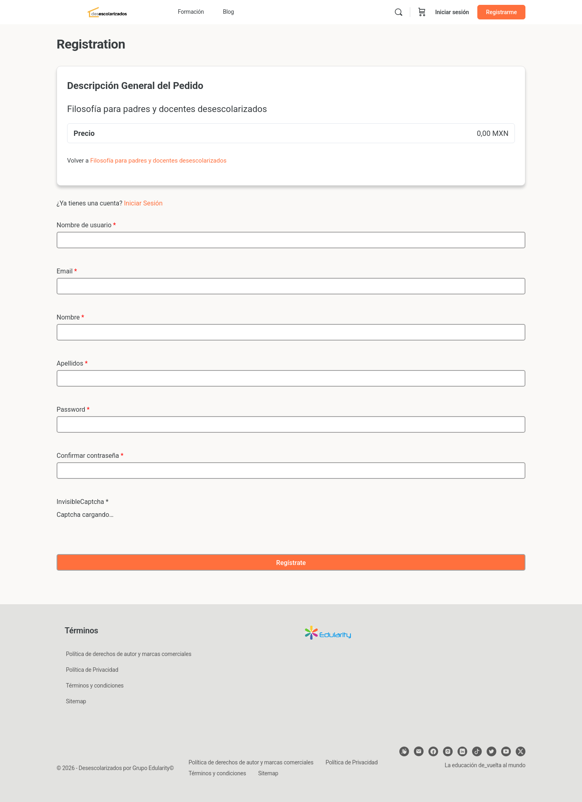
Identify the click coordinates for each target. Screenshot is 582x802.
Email (67, 271)
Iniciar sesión (452, 12)
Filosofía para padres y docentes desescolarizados (158, 160)
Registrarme (501, 12)
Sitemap (76, 701)
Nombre (70, 317)
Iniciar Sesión (143, 203)
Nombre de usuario (86, 225)
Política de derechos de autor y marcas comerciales (128, 654)
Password (73, 409)
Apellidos (72, 363)
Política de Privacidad (92, 670)
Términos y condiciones (95, 685)
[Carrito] (422, 12)
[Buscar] (398, 12)
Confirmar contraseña (90, 455)
